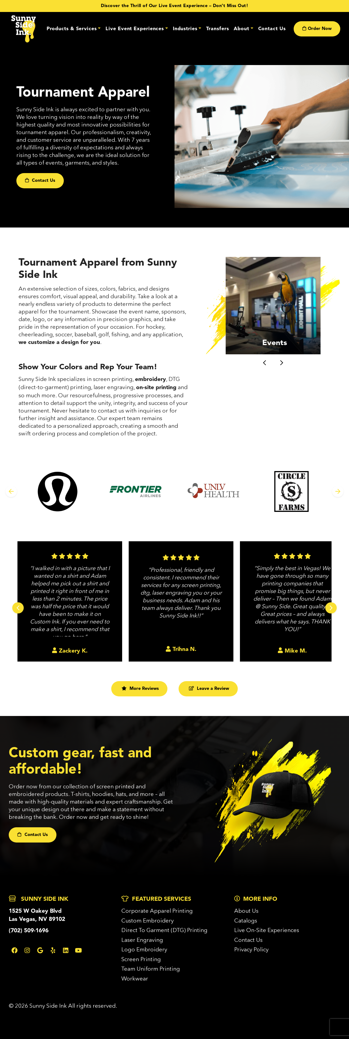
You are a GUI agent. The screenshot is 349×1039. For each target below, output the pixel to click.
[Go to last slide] (264, 362)
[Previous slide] (11, 491)
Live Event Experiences (135, 28)
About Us (246, 910)
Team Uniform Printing (150, 968)
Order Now (317, 28)
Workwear (134, 978)
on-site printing (156, 388)
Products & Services (72, 28)
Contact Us (272, 28)
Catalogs (245, 920)
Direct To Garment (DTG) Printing (164, 930)
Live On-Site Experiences (266, 930)
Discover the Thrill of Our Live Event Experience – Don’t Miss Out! (174, 6)
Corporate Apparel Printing (157, 910)
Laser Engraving (142, 939)
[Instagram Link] (27, 950)
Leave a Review (209, 688)
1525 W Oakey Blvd (35, 911)
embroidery (150, 379)
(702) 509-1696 (29, 931)
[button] (273, 305)
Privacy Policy (251, 949)
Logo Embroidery (144, 949)
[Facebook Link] (14, 950)
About (241, 28)
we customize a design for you (59, 342)
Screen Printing (141, 959)
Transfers (217, 28)
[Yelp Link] (53, 950)
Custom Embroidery (147, 920)
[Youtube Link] (78, 950)
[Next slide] (281, 362)
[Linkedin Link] (65, 950)
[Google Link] (40, 950)
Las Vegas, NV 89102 (37, 919)
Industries (185, 28)
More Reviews (140, 688)
